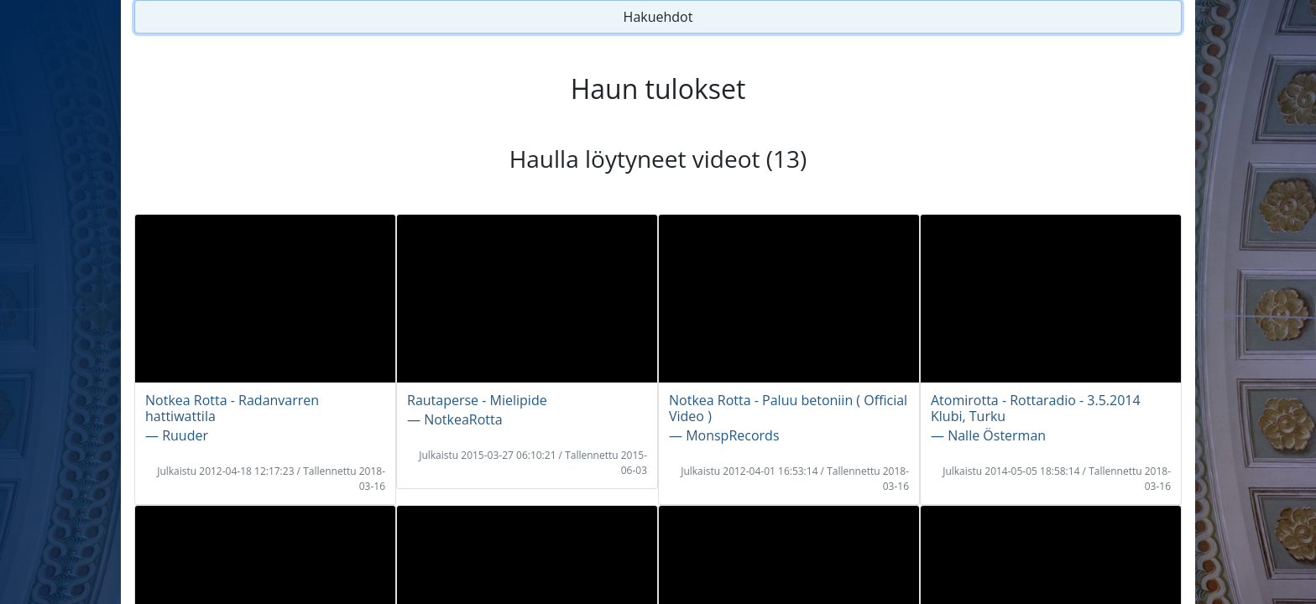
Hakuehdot (658, 17)
